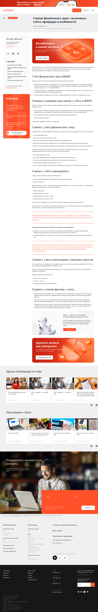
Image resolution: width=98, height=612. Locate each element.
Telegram (13, 53)
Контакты (5, 575)
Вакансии (30, 573)
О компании (6, 570)
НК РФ (65, 95)
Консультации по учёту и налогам (36, 538)
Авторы (30, 575)
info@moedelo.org (57, 592)
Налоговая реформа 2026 (9, 551)
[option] (17, 390)
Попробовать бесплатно (44, 357)
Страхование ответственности (10, 597)
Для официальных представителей (62, 540)
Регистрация (77, 10)
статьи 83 (52, 87)
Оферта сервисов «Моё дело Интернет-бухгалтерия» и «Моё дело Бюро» (16, 602)
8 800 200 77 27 (57, 583)
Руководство (6, 577)
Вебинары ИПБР (32, 551)
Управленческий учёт (9, 545)
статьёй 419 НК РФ (53, 86)
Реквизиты (6, 573)
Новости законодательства (34, 550)
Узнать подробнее (10, 46)
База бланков (31, 542)
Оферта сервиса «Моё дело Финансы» (12, 607)
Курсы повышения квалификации (36, 544)
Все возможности (7, 532)
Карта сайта (6, 610)
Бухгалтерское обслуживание (11, 538)
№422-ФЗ (69, 231)
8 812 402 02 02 (57, 578)
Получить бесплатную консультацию (17, 133)
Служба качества (32, 579)
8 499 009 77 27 (57, 572)
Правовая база (31, 540)
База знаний (57, 531)
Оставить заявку (42, 58)
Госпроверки (31, 546)
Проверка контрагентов (34, 555)
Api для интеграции (32, 559)
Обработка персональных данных (11, 596)
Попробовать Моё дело (11, 87)
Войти (87, 10)
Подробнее (69, 329)
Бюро (29, 534)
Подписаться (88, 507)
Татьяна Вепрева (40, 26)
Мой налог (66, 185)
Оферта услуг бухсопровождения (11, 605)
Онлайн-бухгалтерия (8, 529)
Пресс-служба (31, 570)
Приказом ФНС (46, 265)
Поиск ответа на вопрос (33, 548)
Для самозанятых (57, 543)
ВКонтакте (8, 53)
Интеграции (6, 534)
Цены (4, 531)
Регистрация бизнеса (8, 548)
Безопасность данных (8, 599)
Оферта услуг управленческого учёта (11, 608)
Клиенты (30, 577)
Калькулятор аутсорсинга (9, 542)
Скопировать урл (18, 53)
